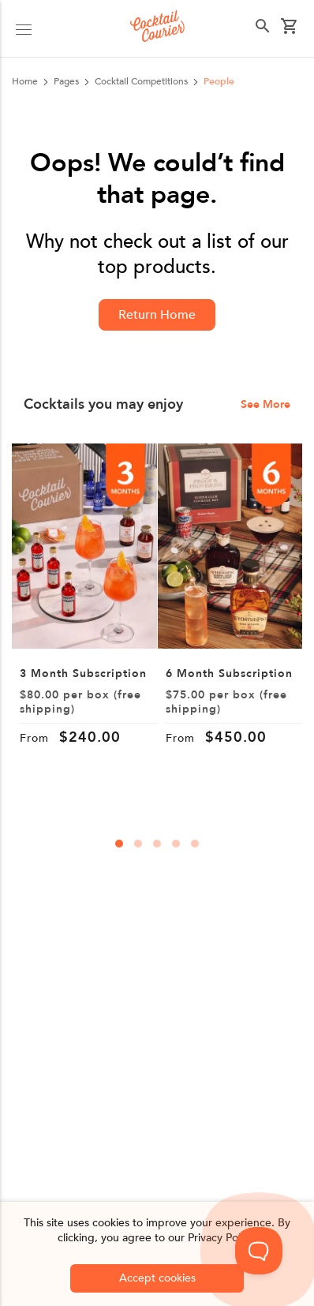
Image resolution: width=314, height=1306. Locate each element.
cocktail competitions (141, 81)
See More (265, 405)
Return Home (157, 315)
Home (25, 81)
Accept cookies (157, 1277)
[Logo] (157, 28)
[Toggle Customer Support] (258, 1250)
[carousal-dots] (119, 844)
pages (66, 81)
